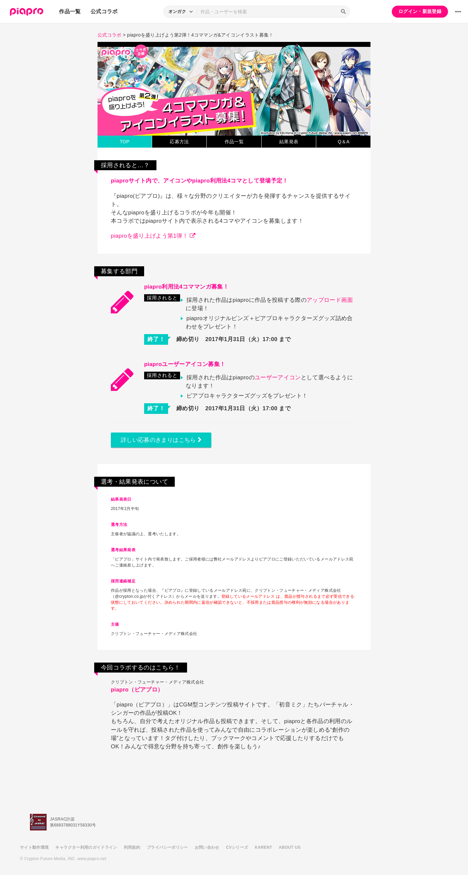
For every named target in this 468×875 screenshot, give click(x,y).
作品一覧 (70, 11)
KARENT (263, 847)
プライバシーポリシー (167, 847)
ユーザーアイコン (278, 377)
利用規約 (132, 847)
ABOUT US (290, 847)
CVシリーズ (237, 847)
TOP (125, 141)
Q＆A (344, 141)
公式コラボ (104, 11)
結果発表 (288, 141)
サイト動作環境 (34, 847)
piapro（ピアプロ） (137, 690)
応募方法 (179, 141)
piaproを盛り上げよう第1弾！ (153, 236)
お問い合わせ (207, 847)
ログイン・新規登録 (419, 11)
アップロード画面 (330, 300)
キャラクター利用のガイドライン (86, 847)
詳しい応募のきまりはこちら (161, 440)
